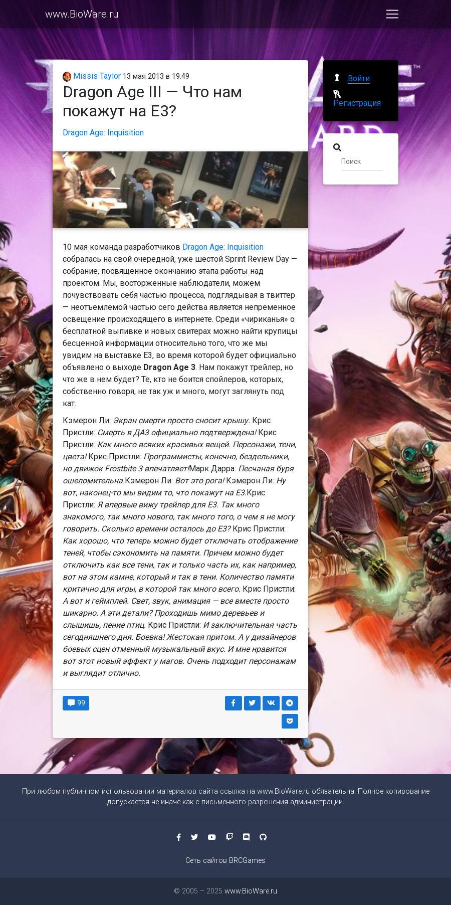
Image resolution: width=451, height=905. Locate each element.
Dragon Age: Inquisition (103, 132)
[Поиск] (362, 160)
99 (76, 703)
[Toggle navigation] (392, 16)
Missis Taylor (92, 76)
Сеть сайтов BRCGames (225, 860)
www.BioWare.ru (82, 16)
